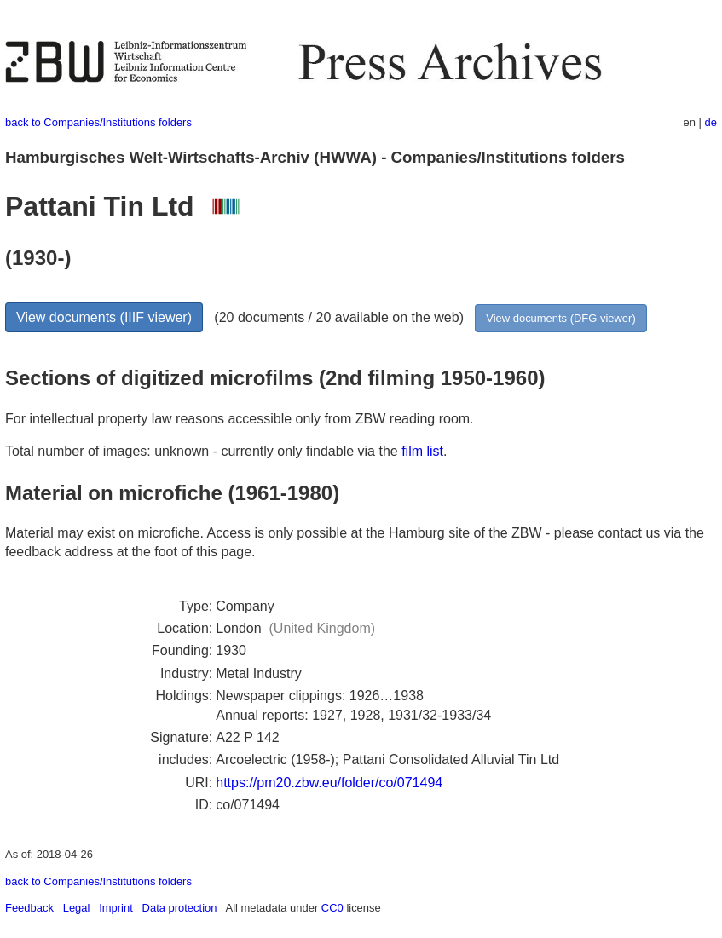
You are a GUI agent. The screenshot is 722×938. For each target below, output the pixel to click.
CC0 (332, 907)
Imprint (116, 907)
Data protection (179, 907)
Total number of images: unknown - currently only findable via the (203, 451)
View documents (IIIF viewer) (104, 317)
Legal (76, 907)
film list (422, 451)
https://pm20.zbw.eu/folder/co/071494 (329, 782)
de (711, 122)
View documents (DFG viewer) (560, 318)
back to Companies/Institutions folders (98, 122)
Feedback (29, 907)
